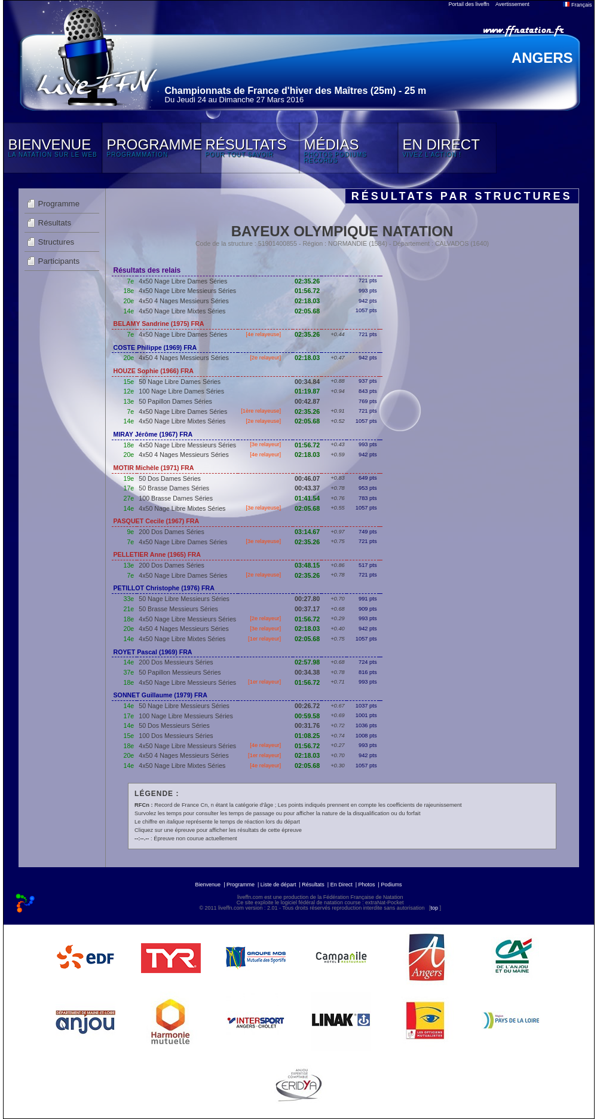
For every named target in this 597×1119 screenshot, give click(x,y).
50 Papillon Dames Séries (175, 401)
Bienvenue (208, 885)
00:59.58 (307, 715)
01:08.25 (307, 735)
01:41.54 (307, 498)
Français (577, 5)
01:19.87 (307, 391)
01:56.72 (307, 290)
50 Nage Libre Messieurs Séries (184, 598)
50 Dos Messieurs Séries (174, 725)
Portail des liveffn (469, 4)
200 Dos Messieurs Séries (176, 662)
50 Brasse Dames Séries (174, 488)
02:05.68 (307, 311)
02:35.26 (307, 281)
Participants (59, 261)
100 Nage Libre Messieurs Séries (186, 715)
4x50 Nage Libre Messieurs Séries (187, 290)
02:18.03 (307, 300)
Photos (367, 885)
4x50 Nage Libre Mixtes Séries (182, 311)
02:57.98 (307, 662)
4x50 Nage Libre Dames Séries (183, 281)
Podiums (391, 885)
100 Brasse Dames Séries (176, 498)
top (434, 908)
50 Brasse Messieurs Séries (178, 608)
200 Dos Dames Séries (171, 531)
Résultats (55, 222)
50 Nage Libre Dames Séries (180, 381)
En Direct (341, 885)
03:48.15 (307, 565)
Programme (59, 203)
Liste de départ (278, 885)
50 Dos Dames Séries (170, 478)
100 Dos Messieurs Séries (176, 735)
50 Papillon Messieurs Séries (180, 672)
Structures (56, 241)
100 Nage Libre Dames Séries (181, 391)
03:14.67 (307, 531)
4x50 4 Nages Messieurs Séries (183, 300)
